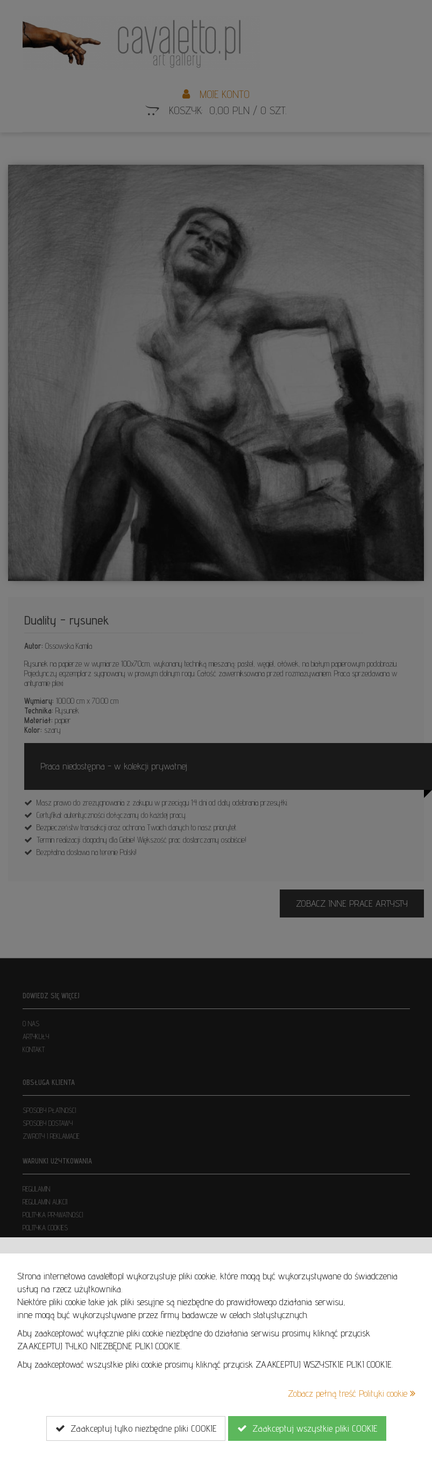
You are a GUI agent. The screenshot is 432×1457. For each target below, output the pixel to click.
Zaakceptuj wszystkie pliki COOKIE (307, 1428)
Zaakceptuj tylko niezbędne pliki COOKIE (135, 1428)
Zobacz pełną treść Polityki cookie (351, 1393)
